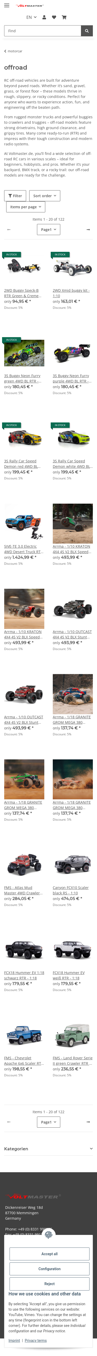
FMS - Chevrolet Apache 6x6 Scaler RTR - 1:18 (23, 1060)
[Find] (87, 30)
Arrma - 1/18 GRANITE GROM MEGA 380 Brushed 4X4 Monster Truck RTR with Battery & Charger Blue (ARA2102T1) (72, 719)
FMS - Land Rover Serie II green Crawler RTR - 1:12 (73, 1060)
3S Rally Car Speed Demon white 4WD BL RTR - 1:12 (71, 464)
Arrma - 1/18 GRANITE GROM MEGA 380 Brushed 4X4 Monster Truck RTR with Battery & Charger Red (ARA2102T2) (72, 805)
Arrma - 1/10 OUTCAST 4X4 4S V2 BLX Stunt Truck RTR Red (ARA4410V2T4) (23, 719)
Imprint (14, 1340)
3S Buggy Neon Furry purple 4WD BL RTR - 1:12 (71, 378)
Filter (15, 195)
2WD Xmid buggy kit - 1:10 (71, 293)
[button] (44, 17)
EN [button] (29, 17)
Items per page (23, 206)
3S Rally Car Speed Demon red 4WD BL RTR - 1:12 (21, 464)
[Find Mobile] (42, 30)
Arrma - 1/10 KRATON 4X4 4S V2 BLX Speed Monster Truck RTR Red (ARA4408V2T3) (23, 634)
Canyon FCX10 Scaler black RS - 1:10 (71, 890)
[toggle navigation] (6, 3)
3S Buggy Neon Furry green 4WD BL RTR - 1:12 (22, 378)
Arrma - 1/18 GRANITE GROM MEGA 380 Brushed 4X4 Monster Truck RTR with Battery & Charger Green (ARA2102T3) (23, 805)
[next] (88, 229)
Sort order (42, 195)
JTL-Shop (57, 1349)
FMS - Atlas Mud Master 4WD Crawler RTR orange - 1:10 (22, 890)
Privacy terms (36, 1340)
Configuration (50, 1269)
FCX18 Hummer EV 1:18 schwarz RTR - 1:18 (24, 975)
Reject (49, 1284)
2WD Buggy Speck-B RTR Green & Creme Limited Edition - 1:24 (22, 293)
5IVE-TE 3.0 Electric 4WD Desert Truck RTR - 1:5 (23, 549)
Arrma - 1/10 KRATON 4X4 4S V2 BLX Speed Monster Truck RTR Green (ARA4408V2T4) (71, 549)
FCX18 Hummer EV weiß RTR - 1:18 (69, 975)
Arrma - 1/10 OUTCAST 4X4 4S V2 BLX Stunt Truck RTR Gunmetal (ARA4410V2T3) (72, 634)
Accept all (49, 1254)
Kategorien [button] (16, 1148)
